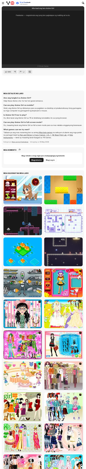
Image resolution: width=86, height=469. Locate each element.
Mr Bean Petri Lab (59, 135)
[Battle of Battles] (63, 251)
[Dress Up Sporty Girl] (63, 437)
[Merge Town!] (22, 251)
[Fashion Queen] (63, 344)
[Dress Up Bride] (63, 313)
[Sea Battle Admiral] (63, 220)
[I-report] (22, 72)
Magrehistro (36, 160)
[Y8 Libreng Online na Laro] (10, 3)
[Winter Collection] (63, 406)
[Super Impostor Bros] (22, 220)
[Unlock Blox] (63, 190)
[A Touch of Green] (22, 344)
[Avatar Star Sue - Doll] (63, 283)
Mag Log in (50, 160)
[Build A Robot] (22, 283)
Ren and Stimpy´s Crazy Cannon (32, 135)
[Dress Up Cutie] (22, 313)
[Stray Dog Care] (22, 190)
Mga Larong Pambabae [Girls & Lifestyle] (20, 142)
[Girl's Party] (22, 375)
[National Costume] (22, 437)
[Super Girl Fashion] (22, 406)
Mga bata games (45, 132)
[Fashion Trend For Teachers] (63, 375)
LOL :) (48, 135)
